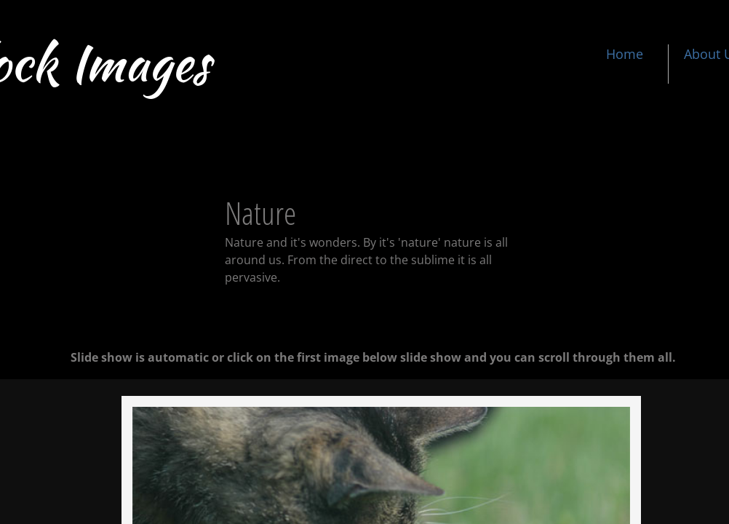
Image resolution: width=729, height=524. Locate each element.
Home (624, 54)
